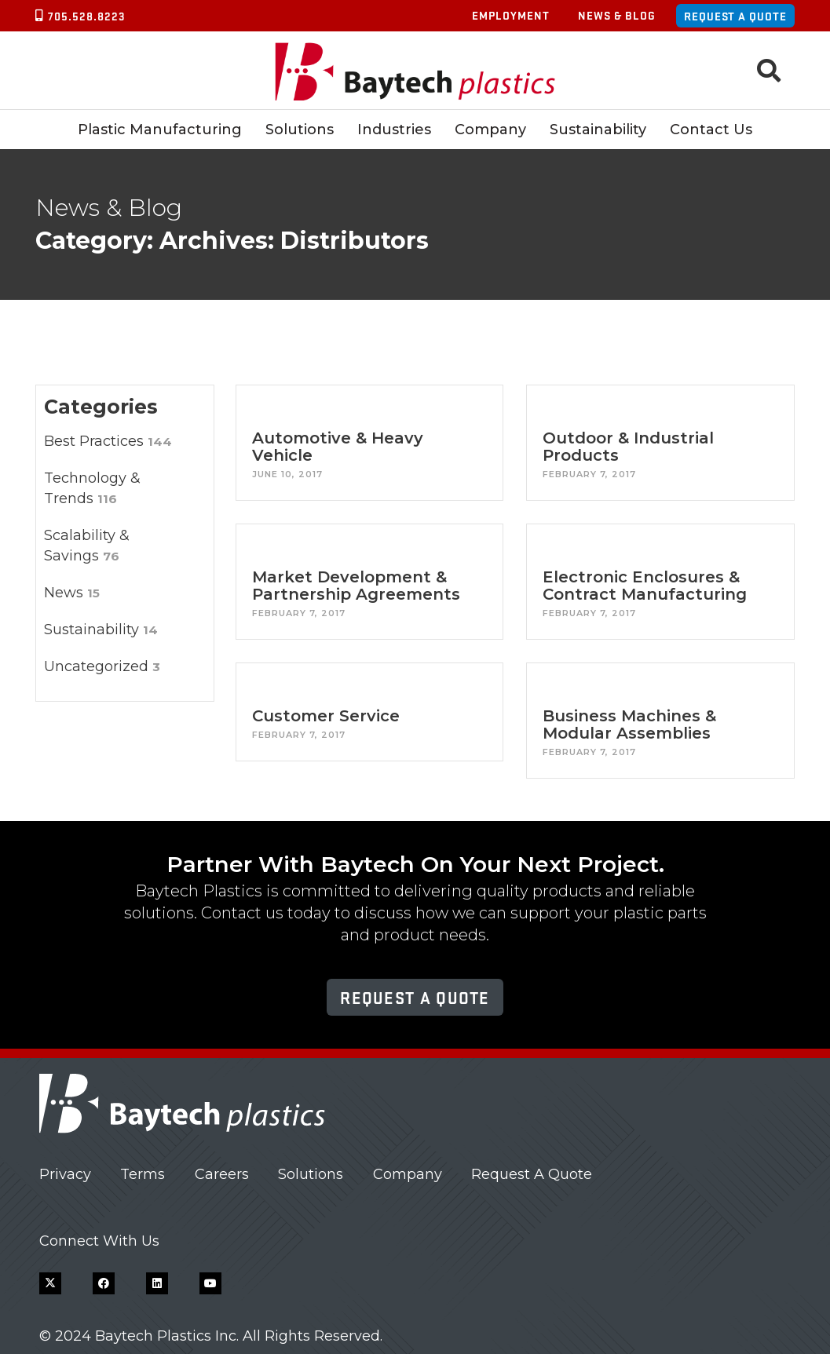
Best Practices (108, 441)
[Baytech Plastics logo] (415, 71)
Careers (222, 1174)
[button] (769, 70)
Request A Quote (531, 1174)
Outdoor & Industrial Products (629, 447)
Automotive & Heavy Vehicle (337, 447)
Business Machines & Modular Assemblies (630, 724)
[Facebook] (104, 1283)
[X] (50, 1283)
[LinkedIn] (157, 1283)
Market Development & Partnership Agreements (356, 586)
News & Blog (617, 15)
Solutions (310, 1174)
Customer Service (326, 715)
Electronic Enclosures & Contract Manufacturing (645, 586)
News (72, 592)
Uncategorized (102, 666)
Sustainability (101, 629)
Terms (142, 1174)
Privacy (65, 1174)
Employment (511, 15)
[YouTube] (210, 1283)
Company (407, 1174)
